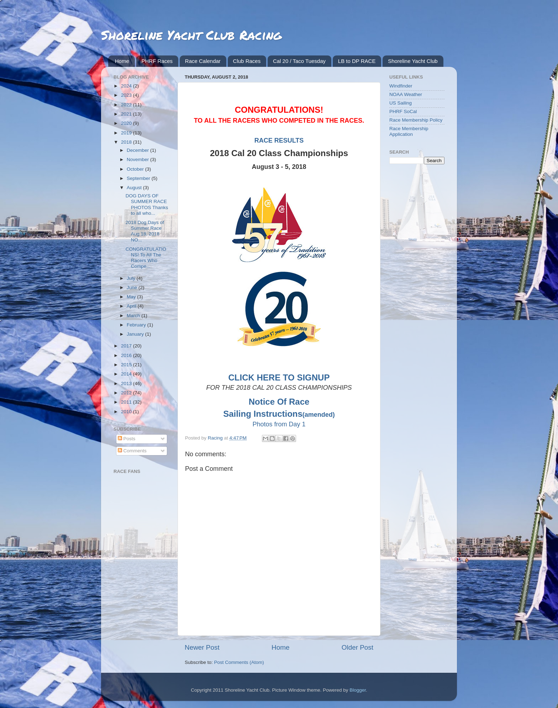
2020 (127, 123)
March (134, 315)
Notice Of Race (279, 401)
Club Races (247, 61)
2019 (127, 132)
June (132, 287)
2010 (127, 411)
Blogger (357, 690)
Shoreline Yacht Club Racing (191, 35)
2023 (127, 95)
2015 (127, 364)
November (138, 159)
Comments (132, 450)
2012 (127, 392)
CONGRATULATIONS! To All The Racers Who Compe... (146, 257)
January (136, 334)
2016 (127, 355)
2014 (127, 374)
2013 (127, 383)
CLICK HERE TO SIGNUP (279, 377)
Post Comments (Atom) (239, 662)
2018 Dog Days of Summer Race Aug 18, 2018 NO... (145, 231)
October (136, 169)
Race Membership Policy (415, 120)
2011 (127, 402)
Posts (127, 438)
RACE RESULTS (279, 140)
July (132, 278)
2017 (127, 345)
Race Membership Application (408, 131)
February (137, 325)
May (132, 296)
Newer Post (202, 647)
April (132, 306)
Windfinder (400, 86)
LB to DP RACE (357, 61)
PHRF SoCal (403, 111)
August (135, 187)
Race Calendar (203, 61)
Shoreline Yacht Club (413, 61)
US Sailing (400, 103)
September (139, 178)
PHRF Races (157, 61)
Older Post (357, 647)
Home (122, 61)
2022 (127, 104)
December (138, 150)
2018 (127, 142)
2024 (127, 86)
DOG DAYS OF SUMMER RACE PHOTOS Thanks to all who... (147, 204)
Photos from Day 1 (278, 424)
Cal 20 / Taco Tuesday (299, 61)
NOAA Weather (405, 94)
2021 (127, 114)
